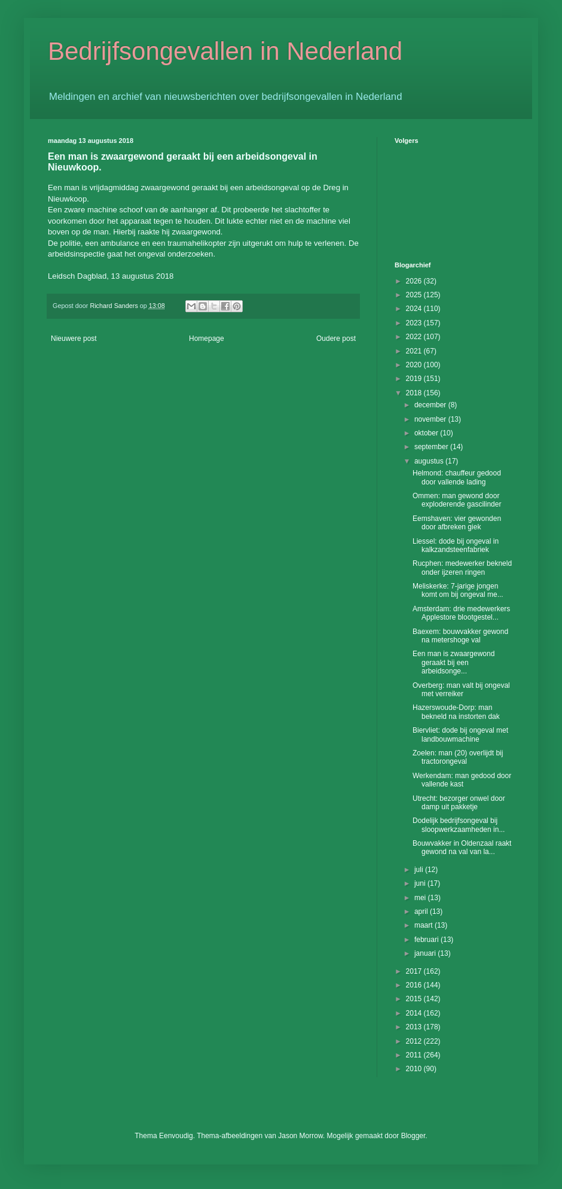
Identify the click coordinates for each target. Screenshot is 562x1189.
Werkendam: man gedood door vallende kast (462, 780)
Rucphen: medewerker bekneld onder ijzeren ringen (462, 567)
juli (419, 869)
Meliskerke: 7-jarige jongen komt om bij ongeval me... (458, 590)
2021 (415, 351)
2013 (415, 1027)
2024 (415, 308)
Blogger (413, 1136)
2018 (415, 393)
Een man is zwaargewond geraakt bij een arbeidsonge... (453, 662)
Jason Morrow (300, 1136)
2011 (415, 1055)
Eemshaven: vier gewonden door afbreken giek (457, 522)
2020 (415, 365)
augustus (429, 461)
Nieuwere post (74, 338)
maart (424, 925)
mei (421, 898)
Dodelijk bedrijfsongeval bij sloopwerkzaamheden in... (459, 824)
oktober (427, 433)
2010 (415, 1069)
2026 (415, 281)
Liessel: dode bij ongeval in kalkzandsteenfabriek (456, 545)
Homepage (206, 338)
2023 (415, 323)
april (422, 911)
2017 (415, 971)
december (431, 405)
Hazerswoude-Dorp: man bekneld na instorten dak (456, 711)
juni (420, 883)
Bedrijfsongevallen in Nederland (225, 51)
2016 (415, 985)
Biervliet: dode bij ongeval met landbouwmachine (460, 734)
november (431, 419)
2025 (415, 295)
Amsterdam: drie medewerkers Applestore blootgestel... (461, 613)
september (432, 447)
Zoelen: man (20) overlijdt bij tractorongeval (458, 757)
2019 (415, 378)
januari (426, 953)
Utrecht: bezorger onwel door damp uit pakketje (459, 802)
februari (427, 939)
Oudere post (336, 338)
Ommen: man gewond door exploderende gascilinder (457, 500)
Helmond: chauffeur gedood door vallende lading (457, 477)
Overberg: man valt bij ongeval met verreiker (461, 689)
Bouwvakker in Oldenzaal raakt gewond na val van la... (462, 847)
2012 (415, 1041)
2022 (415, 337)
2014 (415, 1013)
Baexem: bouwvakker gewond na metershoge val (460, 635)
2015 (415, 999)
